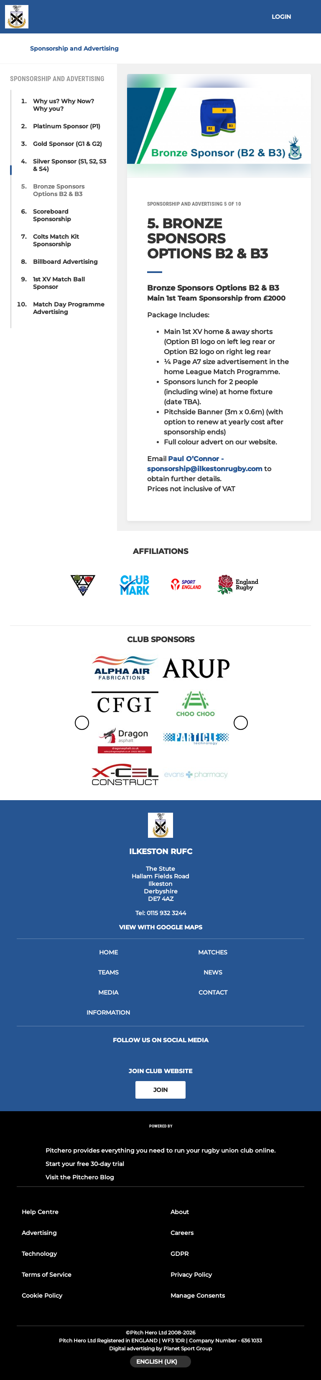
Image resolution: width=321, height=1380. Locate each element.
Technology (39, 1254)
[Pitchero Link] (160, 1137)
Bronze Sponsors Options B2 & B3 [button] (58, 190)
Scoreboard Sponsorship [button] (52, 215)
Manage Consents (198, 1295)
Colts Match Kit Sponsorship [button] (56, 240)
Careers (182, 1233)
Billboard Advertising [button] (65, 261)
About (180, 1212)
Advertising (39, 1233)
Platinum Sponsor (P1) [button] (66, 126)
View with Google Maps (160, 927)
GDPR (180, 1254)
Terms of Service (46, 1274)
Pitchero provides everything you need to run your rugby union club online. (160, 1150)
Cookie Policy (42, 1295)
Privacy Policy (191, 1274)
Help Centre (40, 1212)
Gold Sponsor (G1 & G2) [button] (67, 144)
